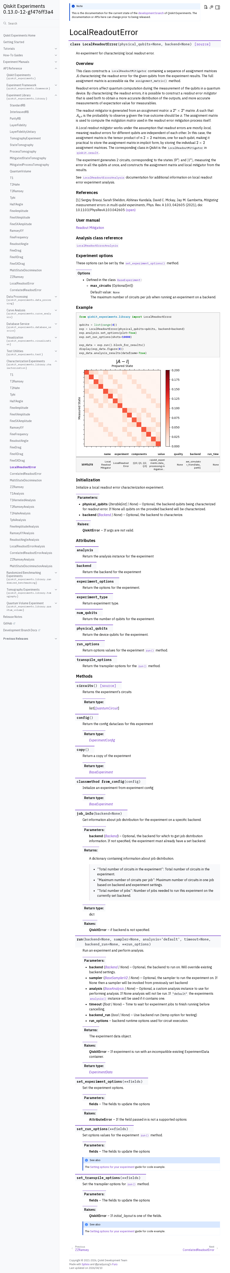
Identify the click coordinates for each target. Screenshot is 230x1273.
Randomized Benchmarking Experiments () (29, 578)
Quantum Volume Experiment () (29, 606)
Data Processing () (29, 300)
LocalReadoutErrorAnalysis (27, 546)
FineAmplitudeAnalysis (24, 526)
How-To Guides (13, 55)
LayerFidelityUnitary (23, 132)
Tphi (12, 198)
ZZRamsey (17, 277)
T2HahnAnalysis (20, 513)
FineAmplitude (19, 211)
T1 (11, 178)
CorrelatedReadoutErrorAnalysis (31, 553)
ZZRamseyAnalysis (22, 559)
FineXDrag (16, 257)
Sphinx (86, 1264)
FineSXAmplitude (21, 224)
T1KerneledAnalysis (23, 500)
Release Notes (12, 617)
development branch (151, 13)
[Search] (29, 23)
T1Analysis (17, 493)
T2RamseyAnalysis (22, 507)
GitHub (7, 623)
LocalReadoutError (22, 283)
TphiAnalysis (18, 520)
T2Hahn (15, 184)
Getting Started (13, 42)
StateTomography (21, 145)
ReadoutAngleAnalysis (24, 540)
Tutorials (9, 49)
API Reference (12, 68)
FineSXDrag (17, 264)
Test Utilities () (25, 352)
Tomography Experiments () (29, 593)
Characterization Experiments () (29, 364)
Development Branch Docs (20, 630)
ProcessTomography (23, 151)
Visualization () (29, 341)
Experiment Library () (27, 96)
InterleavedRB (19, 112)
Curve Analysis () (29, 313)
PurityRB (15, 118)
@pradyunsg (102, 1264)
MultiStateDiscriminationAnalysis (31, 566)
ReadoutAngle (19, 244)
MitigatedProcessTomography (29, 165)
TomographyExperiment (25, 138)
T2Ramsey (17, 191)
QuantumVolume (20, 171)
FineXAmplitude (20, 217)
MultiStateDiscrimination (26, 270)
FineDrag (15, 250)
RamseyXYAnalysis (22, 533)
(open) (131, 210)
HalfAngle (16, 204)
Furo (115, 1264)
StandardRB (17, 105)
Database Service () (29, 327)
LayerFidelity (18, 125)
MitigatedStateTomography (28, 158)
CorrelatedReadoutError (25, 290)
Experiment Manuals (16, 62)
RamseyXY (17, 231)
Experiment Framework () (28, 86)
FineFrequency (19, 237)
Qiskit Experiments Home (19, 35)
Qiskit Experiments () (21, 76)
